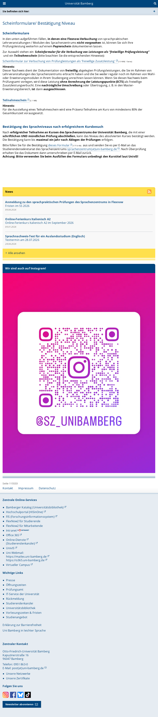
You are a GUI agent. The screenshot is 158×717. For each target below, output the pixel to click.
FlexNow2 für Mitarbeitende (24, 526)
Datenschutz (47, 488)
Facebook (13, 695)
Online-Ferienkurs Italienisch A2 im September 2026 (39, 223)
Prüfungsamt (15, 589)
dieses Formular (59, 145)
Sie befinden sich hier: (16, 11)
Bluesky (20, 695)
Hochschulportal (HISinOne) (24, 512)
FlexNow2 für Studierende (23, 521)
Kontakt (8, 488)
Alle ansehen (16, 253)
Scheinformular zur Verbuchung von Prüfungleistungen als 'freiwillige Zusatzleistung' (59, 61)
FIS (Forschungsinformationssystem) (30, 517)
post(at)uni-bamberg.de (28, 668)
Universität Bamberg (79, 3)
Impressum (25, 488)
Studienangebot (16, 617)
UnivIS (10, 548)
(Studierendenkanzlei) (20, 543)
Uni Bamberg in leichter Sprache (24, 630)
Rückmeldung (15, 599)
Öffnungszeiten (16, 585)
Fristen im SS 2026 (17, 206)
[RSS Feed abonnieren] (149, 192)
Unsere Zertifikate (18, 678)
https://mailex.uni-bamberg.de (26, 556)
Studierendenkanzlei (19, 603)
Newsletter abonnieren (19, 704)
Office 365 (12, 535)
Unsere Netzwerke (18, 674)
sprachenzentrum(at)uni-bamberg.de (92, 149)
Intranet (11, 530)
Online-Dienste (16, 540)
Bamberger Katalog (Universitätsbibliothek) (35, 507)
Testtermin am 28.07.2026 (22, 240)
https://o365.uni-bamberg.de (25, 560)
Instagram (6, 695)
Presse (10, 580)
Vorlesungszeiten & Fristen (24, 613)
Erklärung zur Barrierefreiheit (22, 625)
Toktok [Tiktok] (28, 695)
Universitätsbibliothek (20, 608)
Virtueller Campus (18, 565)
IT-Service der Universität (22, 594)
